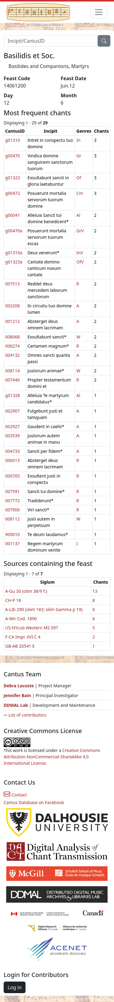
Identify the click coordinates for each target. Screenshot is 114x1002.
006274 (12, 346)
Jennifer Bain (18, 695)
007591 (12, 491)
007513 (12, 284)
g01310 (12, 140)
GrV (80, 231)
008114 (12, 371)
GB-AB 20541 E (20, 646)
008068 (12, 337)
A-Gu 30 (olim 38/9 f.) (26, 591)
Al (78, 215)
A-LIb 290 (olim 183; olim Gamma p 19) (43, 609)
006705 (12, 476)
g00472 (12, 193)
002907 (12, 411)
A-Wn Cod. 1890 (21, 618)
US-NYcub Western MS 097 (31, 628)
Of (78, 178)
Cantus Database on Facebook (34, 802)
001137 (12, 543)
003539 (12, 435)
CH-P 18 (13, 600)
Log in (15, 987)
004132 (12, 355)
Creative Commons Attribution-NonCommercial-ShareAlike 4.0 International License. (52, 756)
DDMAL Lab (16, 705)
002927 (12, 426)
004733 (12, 451)
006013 (12, 460)
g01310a (13, 253)
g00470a (13, 231)
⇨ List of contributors (25, 715)
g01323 (12, 178)
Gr (78, 156)
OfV (80, 262)
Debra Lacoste (19, 686)
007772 (12, 500)
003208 (12, 306)
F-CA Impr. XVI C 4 (22, 637)
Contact (15, 795)
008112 (12, 519)
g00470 (12, 156)
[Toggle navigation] (98, 12)
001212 (12, 321)
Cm (79, 193)
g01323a (13, 262)
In (78, 140)
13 (94, 591)
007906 (12, 510)
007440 (12, 380)
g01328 (12, 395)
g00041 (12, 215)
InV (79, 253)
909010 (12, 534)
